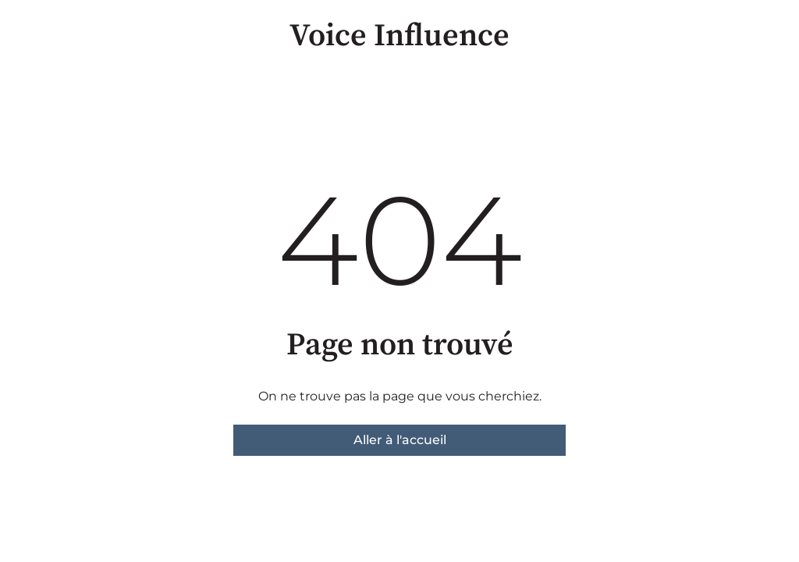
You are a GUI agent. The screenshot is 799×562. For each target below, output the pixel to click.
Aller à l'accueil (399, 439)
